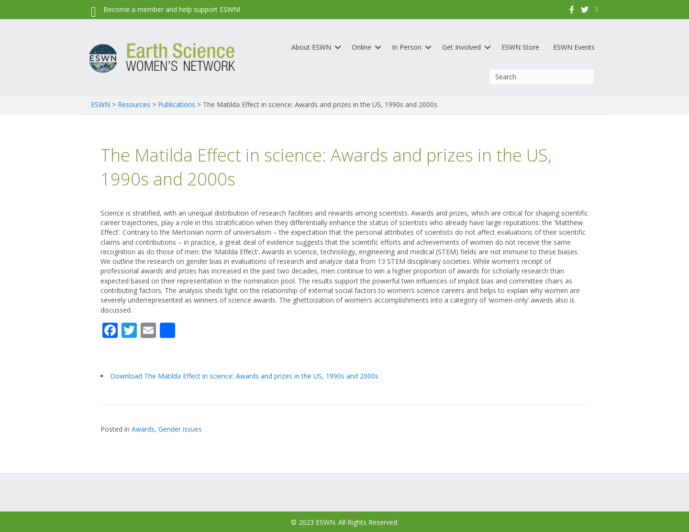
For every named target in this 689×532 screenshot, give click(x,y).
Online (361, 47)
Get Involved (461, 47)
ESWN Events (574, 47)
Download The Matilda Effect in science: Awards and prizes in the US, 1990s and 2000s (244, 375)
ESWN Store (520, 47)
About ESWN (311, 47)
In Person (407, 47)
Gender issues (180, 429)
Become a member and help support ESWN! (171, 9)
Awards (143, 429)
